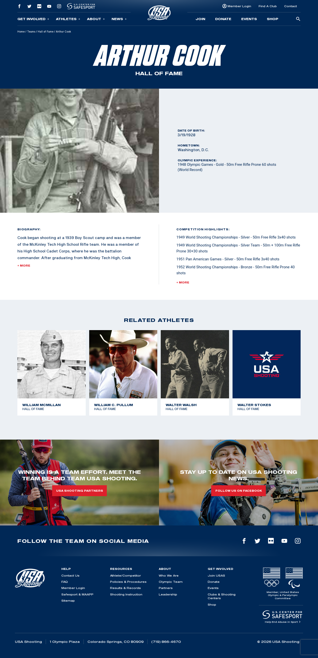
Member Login (239, 6)
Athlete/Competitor (125, 575)
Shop (272, 19)
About (96, 19)
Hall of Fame (45, 31)
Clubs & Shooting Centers (222, 596)
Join (200, 19)
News (119, 19)
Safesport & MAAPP (77, 594)
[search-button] (298, 19)
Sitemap (68, 600)
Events (249, 19)
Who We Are (169, 575)
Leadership (168, 594)
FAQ (64, 581)
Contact (290, 6)
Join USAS (216, 575)
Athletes (68, 19)
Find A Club (268, 6)
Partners (166, 587)
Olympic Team (171, 581)
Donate (223, 19)
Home (21, 31)
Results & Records (125, 587)
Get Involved (33, 19)
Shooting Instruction (126, 594)
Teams (31, 31)
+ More (23, 265)
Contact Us (70, 575)
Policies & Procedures (128, 581)
